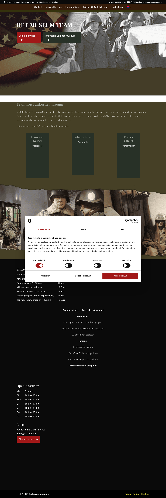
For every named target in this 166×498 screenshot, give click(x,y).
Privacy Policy (132, 493)
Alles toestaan (120, 276)
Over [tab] (122, 229)
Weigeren (45, 276)
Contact (38, 7)
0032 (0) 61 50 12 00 (117, 2)
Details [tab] (83, 229)
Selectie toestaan (83, 276)
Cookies (145, 493)
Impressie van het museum (60, 37)
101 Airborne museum (37, 493)
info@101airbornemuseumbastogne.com (144, 2)
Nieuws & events (53, 7)
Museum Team (72, 7)
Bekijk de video (27, 37)
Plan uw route (28, 439)
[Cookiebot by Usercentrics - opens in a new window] (127, 221)
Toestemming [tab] (44, 229)
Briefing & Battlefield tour (95, 7)
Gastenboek (117, 7)
